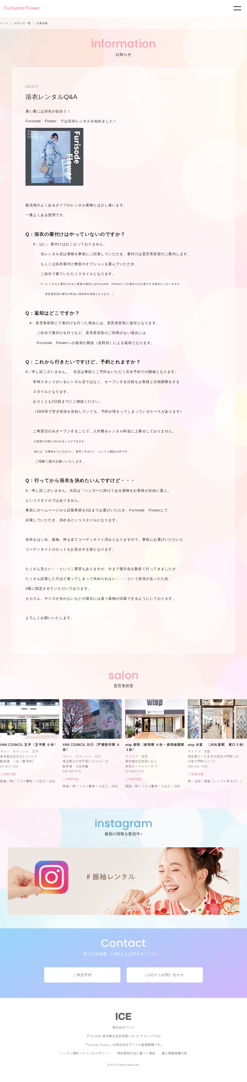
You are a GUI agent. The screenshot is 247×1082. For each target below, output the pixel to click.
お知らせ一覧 (22, 23)
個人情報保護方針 (174, 1053)
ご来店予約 (82, 974)
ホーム (4, 23)
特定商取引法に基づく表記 (136, 1053)
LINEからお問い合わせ (164, 974)
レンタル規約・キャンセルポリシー (85, 1053)
